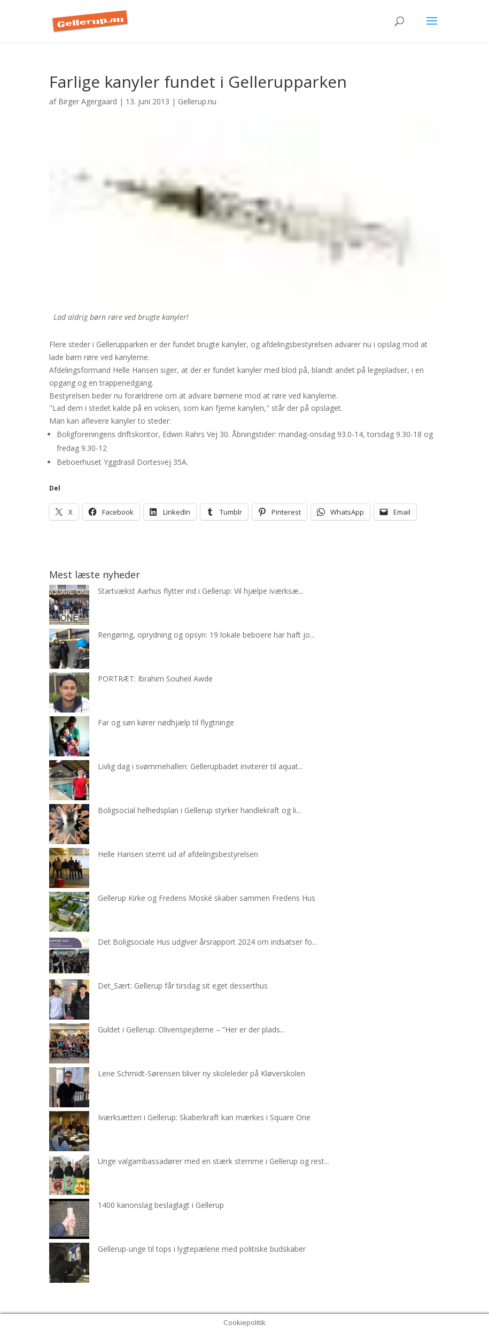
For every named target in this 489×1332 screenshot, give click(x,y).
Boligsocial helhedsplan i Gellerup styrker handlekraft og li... (199, 810)
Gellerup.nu (197, 101)
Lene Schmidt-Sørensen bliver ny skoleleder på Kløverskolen (201, 1073)
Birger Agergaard (87, 101)
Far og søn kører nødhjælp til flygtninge (166, 722)
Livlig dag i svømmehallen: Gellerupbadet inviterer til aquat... (200, 766)
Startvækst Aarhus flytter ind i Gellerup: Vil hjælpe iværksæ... (201, 591)
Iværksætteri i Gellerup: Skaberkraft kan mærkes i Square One (204, 1117)
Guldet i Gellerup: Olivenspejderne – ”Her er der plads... (191, 1029)
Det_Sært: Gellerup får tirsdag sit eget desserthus (183, 986)
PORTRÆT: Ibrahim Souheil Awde (155, 678)
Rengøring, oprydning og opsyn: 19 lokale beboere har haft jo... (206, 635)
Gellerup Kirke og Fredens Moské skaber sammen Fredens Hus (206, 898)
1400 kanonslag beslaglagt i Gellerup (161, 1205)
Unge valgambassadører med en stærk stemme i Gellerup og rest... (213, 1161)
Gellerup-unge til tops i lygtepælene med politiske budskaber (202, 1249)
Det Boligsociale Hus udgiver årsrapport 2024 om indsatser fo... (207, 942)
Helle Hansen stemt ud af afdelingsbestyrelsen (178, 854)
